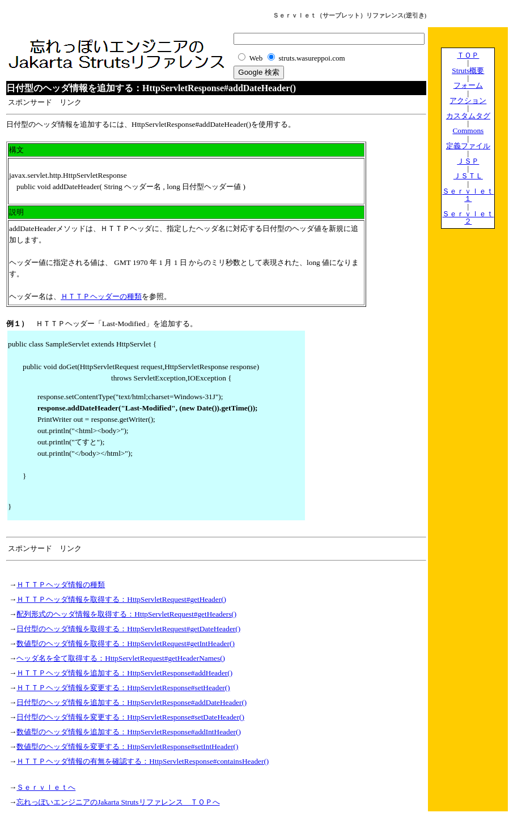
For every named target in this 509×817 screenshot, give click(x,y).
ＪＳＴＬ (468, 176)
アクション (467, 100)
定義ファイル (468, 146)
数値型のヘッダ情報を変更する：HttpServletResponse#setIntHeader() (127, 746)
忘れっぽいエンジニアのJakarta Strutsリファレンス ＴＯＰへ (117, 802)
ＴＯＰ (468, 55)
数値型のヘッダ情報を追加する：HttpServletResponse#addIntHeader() (128, 732)
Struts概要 (468, 70)
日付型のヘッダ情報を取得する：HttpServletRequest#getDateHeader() (128, 628)
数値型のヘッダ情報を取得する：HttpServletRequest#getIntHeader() (125, 643)
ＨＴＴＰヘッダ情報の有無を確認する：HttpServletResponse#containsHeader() (142, 761)
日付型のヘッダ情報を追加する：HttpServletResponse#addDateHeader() (131, 702)
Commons (467, 130)
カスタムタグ (468, 116)
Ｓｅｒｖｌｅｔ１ (468, 195)
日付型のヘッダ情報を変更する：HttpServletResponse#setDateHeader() (130, 717)
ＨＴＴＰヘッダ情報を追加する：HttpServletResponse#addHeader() (124, 673)
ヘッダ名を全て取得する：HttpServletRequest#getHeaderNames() (120, 658)
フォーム (468, 85)
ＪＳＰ (468, 161)
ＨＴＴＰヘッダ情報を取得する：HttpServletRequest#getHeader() (121, 599)
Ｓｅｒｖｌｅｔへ (45, 787)
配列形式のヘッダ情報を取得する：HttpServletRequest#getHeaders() (126, 614)
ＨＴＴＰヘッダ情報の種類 (60, 584)
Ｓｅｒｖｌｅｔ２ (468, 217)
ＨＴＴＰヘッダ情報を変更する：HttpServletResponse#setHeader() (123, 687)
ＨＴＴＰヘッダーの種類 (101, 296)
